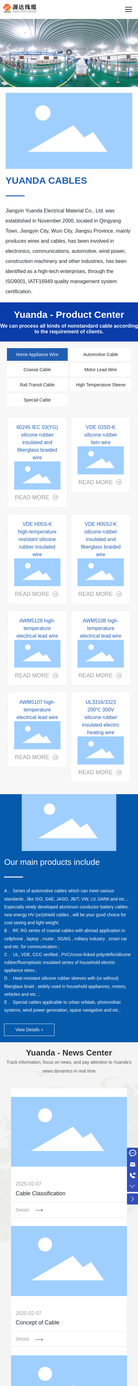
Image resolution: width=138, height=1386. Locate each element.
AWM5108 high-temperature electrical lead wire (101, 628)
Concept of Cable (38, 1322)
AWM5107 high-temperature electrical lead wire (37, 709)
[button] (61, 80)
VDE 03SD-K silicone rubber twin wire (100, 435)
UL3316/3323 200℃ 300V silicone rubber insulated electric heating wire (100, 717)
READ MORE (33, 497)
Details (23, 1209)
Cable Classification (41, 1193)
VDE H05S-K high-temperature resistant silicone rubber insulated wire (37, 539)
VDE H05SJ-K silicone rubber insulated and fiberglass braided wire (101, 539)
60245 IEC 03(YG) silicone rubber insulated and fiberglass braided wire (37, 442)
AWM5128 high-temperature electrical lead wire (37, 628)
